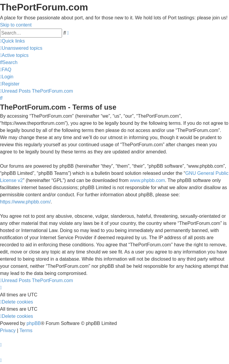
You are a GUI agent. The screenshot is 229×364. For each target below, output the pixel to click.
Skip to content (16, 24)
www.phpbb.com (147, 180)
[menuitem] (21, 48)
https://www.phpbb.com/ (25, 201)
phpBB (34, 323)
